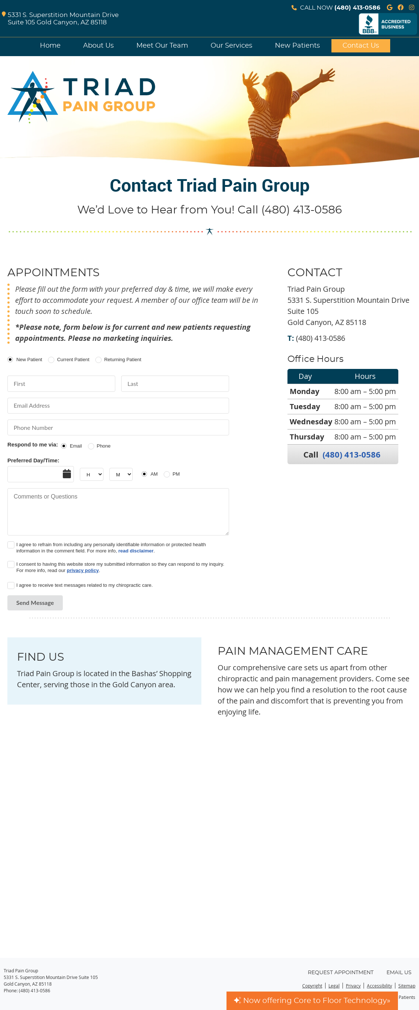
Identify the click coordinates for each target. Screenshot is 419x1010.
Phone (104, 446)
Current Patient (73, 359)
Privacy (353, 986)
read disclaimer (135, 551)
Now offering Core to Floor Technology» (312, 1000)
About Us (98, 45)
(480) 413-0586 (357, 8)
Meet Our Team (162, 45)
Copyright (312, 986)
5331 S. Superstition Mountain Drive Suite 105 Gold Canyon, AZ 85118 (60, 19)
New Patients (297, 45)
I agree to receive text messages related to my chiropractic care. (84, 585)
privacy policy (83, 570)
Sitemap (406, 986)
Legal (334, 986)
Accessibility (379, 986)
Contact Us (361, 45)
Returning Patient (122, 359)
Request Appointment (341, 972)
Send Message (35, 602)
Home (50, 45)
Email (76, 446)
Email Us (399, 972)
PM (176, 474)
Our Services (231, 45)
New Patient (29, 359)
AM (154, 474)
